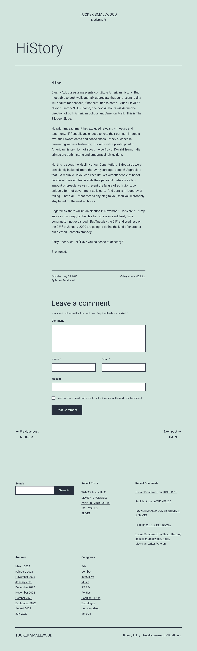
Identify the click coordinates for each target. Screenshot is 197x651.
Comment (59, 320)
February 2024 (24, 571)
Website (57, 378)
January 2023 (23, 582)
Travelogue (88, 603)
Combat (86, 571)
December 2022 (25, 587)
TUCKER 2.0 (170, 492)
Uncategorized (90, 608)
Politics (141, 276)
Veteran (86, 613)
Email (105, 359)
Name (56, 359)
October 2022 (23, 598)
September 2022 (25, 603)
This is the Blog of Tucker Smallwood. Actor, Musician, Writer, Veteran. (158, 539)
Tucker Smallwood (98, 14)
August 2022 (23, 608)
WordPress (174, 635)
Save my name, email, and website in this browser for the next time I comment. (100, 398)
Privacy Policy (131, 635)
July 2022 (21, 613)
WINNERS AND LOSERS (95, 503)
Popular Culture (91, 598)
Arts (83, 566)
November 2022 (25, 592)
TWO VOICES (89, 508)
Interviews (87, 576)
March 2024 (22, 566)
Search (19, 483)
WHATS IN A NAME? (94, 492)
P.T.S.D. (85, 587)
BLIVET (85, 513)
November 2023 (25, 576)
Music (85, 582)
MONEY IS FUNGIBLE (94, 497)
